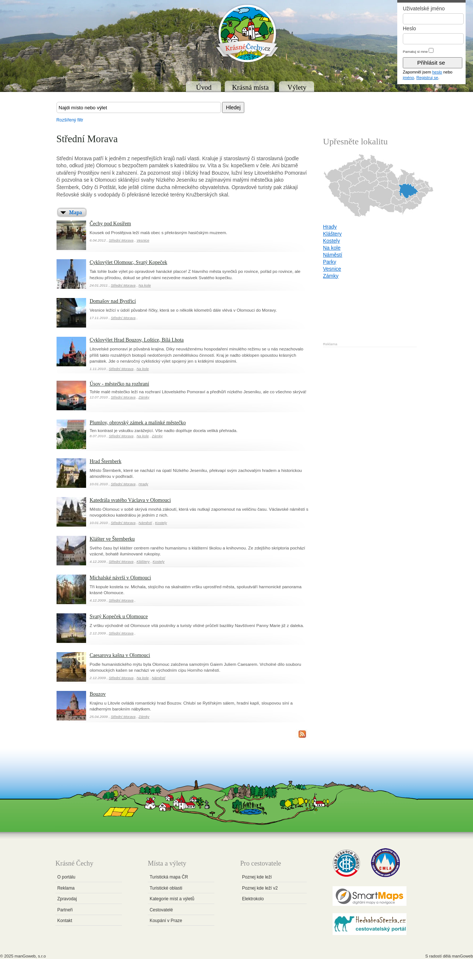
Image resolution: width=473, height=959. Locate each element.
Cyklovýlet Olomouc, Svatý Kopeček (128, 262)
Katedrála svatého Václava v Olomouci (130, 500)
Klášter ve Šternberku (112, 539)
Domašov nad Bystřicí (113, 301)
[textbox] (139, 107)
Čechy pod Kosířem (110, 223)
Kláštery (142, 561)
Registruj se (427, 77)
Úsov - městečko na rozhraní (119, 384)
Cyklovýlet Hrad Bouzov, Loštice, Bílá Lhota (137, 340)
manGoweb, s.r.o (30, 956)
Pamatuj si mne (415, 51)
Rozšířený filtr (70, 120)
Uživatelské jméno (424, 8)
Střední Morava (121, 240)
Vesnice (142, 240)
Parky (329, 262)
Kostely (161, 523)
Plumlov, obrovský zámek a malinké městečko (138, 422)
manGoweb (462, 956)
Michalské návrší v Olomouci (120, 577)
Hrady (143, 484)
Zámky (144, 397)
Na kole (145, 285)
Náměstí (145, 523)
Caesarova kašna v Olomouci (120, 655)
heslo (437, 72)
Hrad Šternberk (106, 461)
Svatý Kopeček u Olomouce (119, 616)
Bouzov (98, 694)
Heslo (409, 28)
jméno (408, 77)
